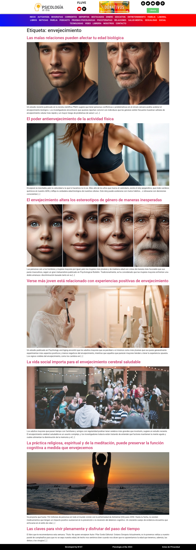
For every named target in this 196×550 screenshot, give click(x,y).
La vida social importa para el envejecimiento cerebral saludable (83, 361)
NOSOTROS (108, 23)
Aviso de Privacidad (171, 547)
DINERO (109, 17)
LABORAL (162, 17)
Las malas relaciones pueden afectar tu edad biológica (75, 37)
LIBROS (33, 20)
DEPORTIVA (84, 17)
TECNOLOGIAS (76, 23)
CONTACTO (121, 23)
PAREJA (54, 20)
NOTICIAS (43, 20)
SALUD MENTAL (135, 20)
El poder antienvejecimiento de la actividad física (70, 118)
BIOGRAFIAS (57, 17)
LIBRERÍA (97, 23)
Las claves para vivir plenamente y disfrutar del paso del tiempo (83, 528)
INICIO (33, 17)
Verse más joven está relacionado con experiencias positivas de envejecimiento (97, 280)
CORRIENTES (71, 17)
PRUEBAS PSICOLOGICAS (83, 20)
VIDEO (88, 23)
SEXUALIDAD (151, 20)
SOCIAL (162, 20)
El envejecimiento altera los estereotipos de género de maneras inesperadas (94, 200)
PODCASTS (65, 20)
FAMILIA (152, 17)
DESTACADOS (97, 17)
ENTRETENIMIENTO (137, 17)
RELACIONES (120, 20)
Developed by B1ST (73, 547)
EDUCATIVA (120, 17)
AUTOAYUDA (43, 17)
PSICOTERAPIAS (104, 20)
